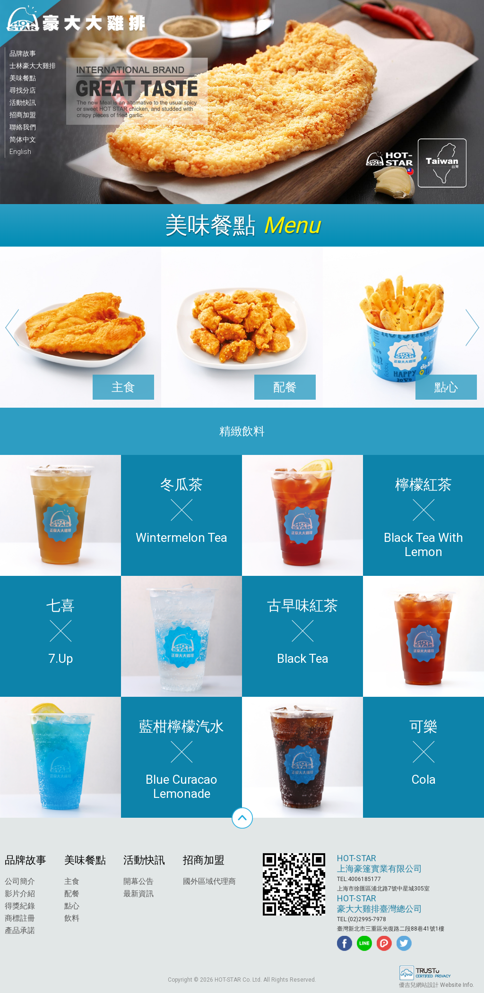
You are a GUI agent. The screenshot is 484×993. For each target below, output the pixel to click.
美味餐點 (22, 78)
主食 (71, 881)
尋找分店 (22, 90)
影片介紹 (20, 893)
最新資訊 (138, 893)
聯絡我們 (22, 127)
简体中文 (22, 139)
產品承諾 (20, 930)
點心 (71, 905)
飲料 (71, 918)
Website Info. (457, 985)
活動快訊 (22, 102)
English (20, 151)
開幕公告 (138, 881)
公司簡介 (20, 881)
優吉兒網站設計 (419, 985)
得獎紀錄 (20, 905)
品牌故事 (22, 53)
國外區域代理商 (209, 881)
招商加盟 (22, 115)
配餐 (71, 893)
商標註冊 (20, 918)
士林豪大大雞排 (32, 65)
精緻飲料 (242, 431)
